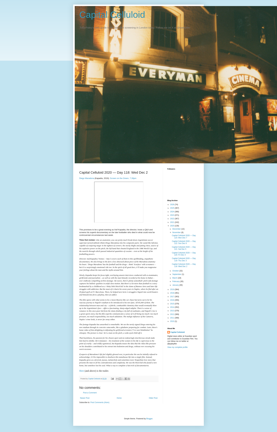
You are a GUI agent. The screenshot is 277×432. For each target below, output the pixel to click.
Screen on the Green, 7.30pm (123, 178)
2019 (172, 289)
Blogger (149, 419)
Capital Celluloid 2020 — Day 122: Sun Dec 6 (184, 242)
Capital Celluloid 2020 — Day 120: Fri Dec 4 (184, 254)
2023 (172, 215)
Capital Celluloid (112, 15)
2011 (172, 318)
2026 (172, 204)
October (175, 271)
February (176, 281)
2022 (172, 219)
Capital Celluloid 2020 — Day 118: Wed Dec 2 (184, 265)
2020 (172, 226)
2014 (172, 307)
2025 (172, 208)
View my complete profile (177, 347)
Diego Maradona (86, 178)
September (177, 274)
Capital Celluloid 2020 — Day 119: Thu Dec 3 (184, 259)
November (176, 232)
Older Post (153, 398)
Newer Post (84, 398)
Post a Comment (90, 393)
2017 (172, 297)
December (176, 229)
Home (119, 398)
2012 (172, 314)
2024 (172, 212)
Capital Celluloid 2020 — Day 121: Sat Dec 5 (184, 248)
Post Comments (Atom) (99, 402)
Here (81, 371)
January (175, 285)
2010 (172, 321)
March (175, 278)
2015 (172, 304)
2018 (172, 293)
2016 (172, 300)
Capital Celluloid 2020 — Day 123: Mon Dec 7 (184, 236)
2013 (172, 311)
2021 (172, 222)
